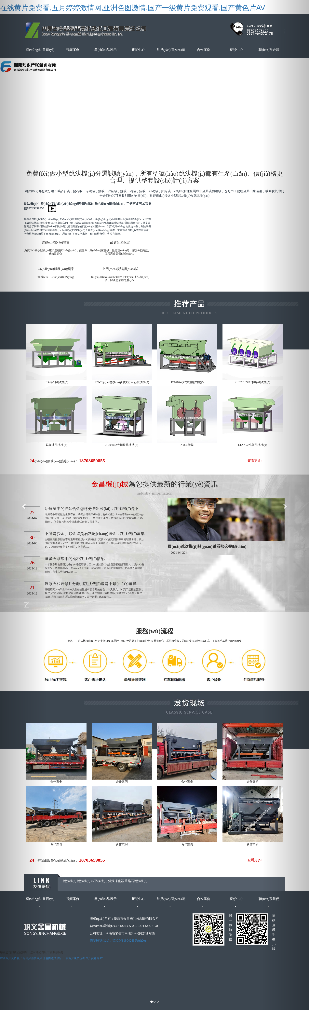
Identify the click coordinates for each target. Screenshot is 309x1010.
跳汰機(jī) (69, 881)
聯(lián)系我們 (269, 899)
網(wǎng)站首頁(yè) (40, 899)
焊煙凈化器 (116, 881)
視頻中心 (236, 50)
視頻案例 (72, 50)
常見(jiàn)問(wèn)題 (171, 50)
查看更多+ (255, 461)
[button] (23, 505)
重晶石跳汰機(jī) (136, 881)
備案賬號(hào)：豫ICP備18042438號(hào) (118, 940)
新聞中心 (138, 50)
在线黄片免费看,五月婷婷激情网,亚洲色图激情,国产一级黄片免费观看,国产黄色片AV (132, 8)
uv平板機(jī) (99, 881)
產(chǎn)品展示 (105, 50)
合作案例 (203, 50)
